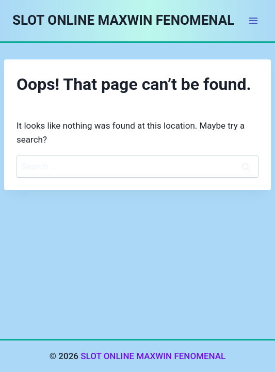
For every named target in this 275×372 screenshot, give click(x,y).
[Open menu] (253, 20)
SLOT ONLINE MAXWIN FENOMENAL (152, 356)
